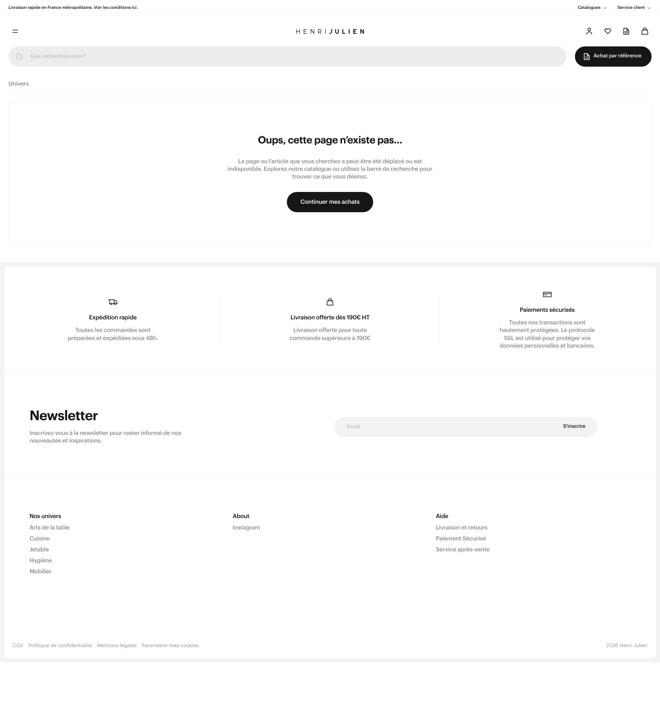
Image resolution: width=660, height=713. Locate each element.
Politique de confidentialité (60, 645)
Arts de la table (49, 528)
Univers (18, 84)
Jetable (39, 550)
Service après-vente (463, 550)
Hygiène (40, 561)
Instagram (246, 528)
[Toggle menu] (15, 31)
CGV (18, 645)
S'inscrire (574, 426)
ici (134, 7)
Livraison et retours (462, 528)
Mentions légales (117, 645)
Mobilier (40, 572)
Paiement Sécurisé (461, 539)
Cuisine (39, 539)
